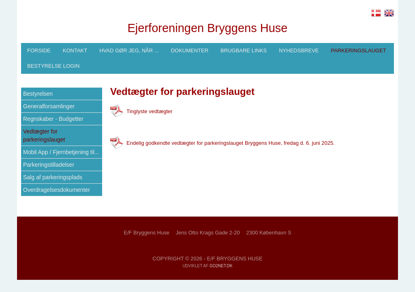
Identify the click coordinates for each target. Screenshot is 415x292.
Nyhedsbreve (299, 50)
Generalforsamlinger (49, 106)
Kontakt (75, 50)
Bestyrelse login (53, 66)
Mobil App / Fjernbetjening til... (61, 152)
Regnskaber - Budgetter (53, 119)
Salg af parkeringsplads (52, 177)
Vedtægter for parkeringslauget (44, 135)
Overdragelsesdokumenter (56, 190)
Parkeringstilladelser (48, 164)
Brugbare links (243, 50)
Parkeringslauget (358, 50)
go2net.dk (221, 266)
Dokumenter (189, 50)
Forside (39, 50)
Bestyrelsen (38, 93)
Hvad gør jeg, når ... (128, 50)
